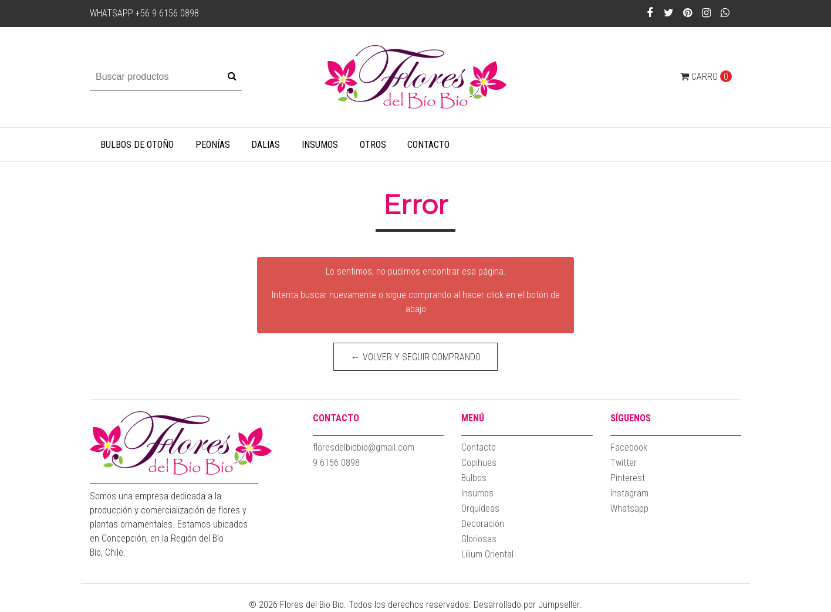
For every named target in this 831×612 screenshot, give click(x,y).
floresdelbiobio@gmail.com (363, 447)
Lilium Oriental (487, 554)
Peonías (212, 144)
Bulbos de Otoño (137, 144)
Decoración (482, 523)
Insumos (320, 144)
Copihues (478, 462)
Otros (373, 144)
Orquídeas (480, 508)
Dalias (265, 144)
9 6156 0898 (336, 462)
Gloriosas (478, 539)
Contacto (428, 144)
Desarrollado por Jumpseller (527, 604)
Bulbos (474, 477)
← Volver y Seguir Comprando (416, 357)
